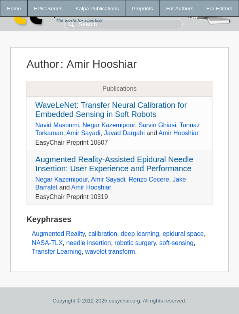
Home (14, 8)
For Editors (219, 8)
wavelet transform (110, 251)
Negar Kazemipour (108, 125)
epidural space (183, 233)
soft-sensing (176, 242)
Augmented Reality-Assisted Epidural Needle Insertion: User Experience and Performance (114, 164)
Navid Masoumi (57, 125)
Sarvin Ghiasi (157, 125)
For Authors (179, 8)
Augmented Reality (58, 233)
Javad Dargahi (124, 133)
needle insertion (88, 242)
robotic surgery (135, 242)
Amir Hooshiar (179, 133)
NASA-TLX (47, 242)
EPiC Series (48, 8)
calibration (102, 233)
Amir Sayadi (83, 133)
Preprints (142, 8)
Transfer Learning (57, 251)
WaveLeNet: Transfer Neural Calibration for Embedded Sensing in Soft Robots (111, 110)
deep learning (140, 233)
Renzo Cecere (149, 179)
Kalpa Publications (97, 8)
